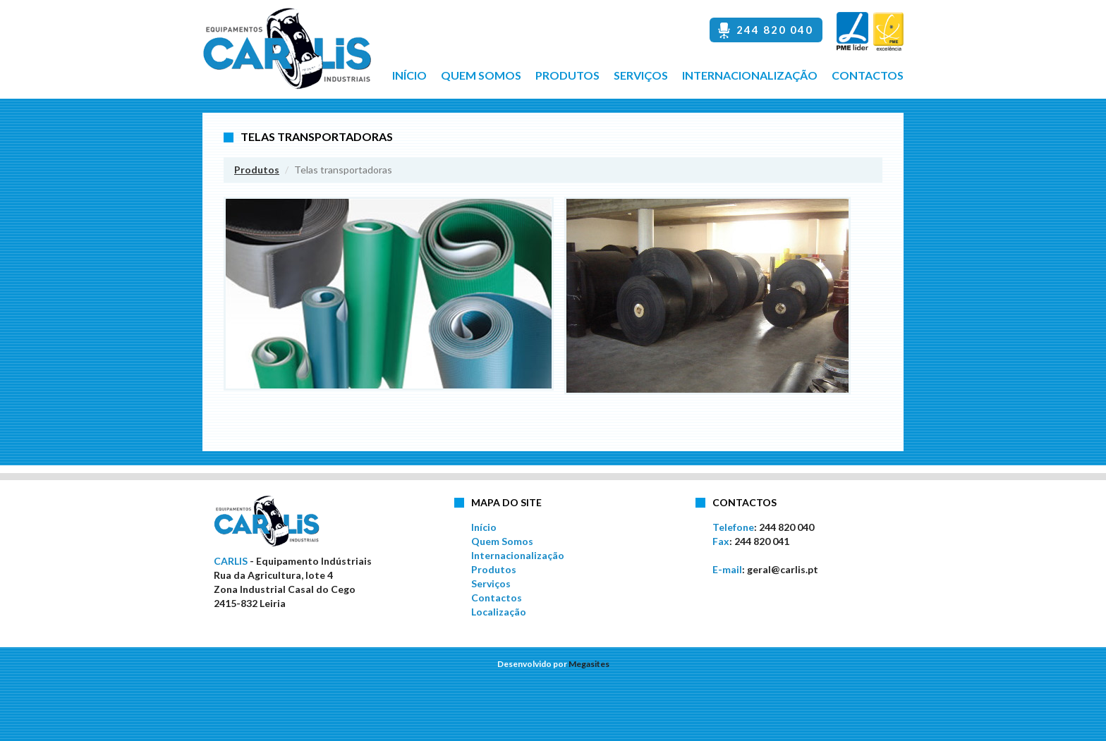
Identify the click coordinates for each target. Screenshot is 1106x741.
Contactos (868, 75)
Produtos (256, 170)
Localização (498, 612)
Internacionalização (750, 75)
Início (409, 75)
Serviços (641, 75)
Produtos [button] (567, 75)
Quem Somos (481, 75)
